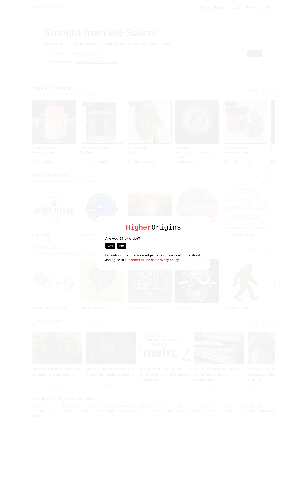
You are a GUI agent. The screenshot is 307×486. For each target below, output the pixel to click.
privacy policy (168, 260)
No (121, 245)
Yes (110, 245)
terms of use (140, 260)
